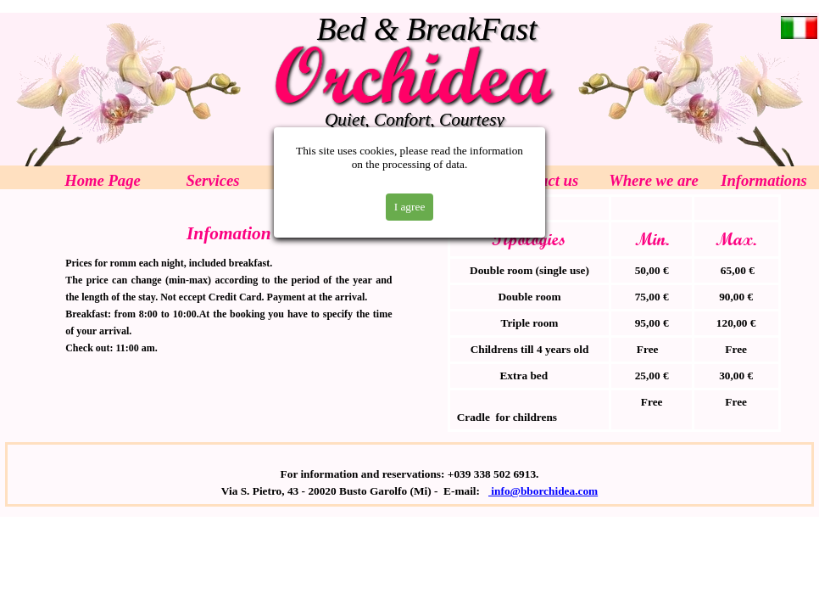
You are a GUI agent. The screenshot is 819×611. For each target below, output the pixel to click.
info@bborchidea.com (543, 491)
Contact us (543, 180)
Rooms (323, 180)
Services (212, 180)
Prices (433, 180)
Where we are (654, 180)
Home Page (102, 180)
